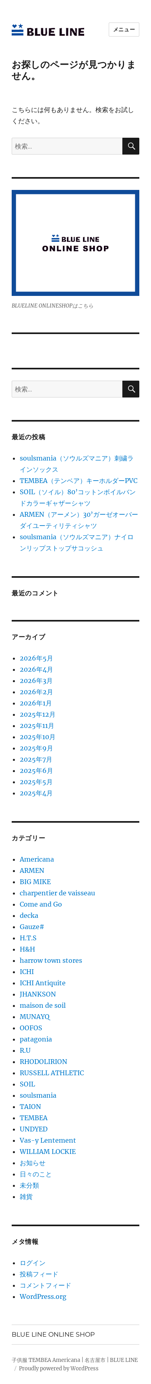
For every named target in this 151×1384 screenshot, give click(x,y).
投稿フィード (39, 1274)
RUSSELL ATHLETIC (52, 1073)
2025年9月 (36, 748)
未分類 (29, 1185)
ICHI (27, 972)
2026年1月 (36, 703)
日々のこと (36, 1174)
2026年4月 (36, 669)
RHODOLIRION (43, 1062)
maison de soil (43, 1005)
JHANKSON (38, 994)
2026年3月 (36, 681)
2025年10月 (38, 737)
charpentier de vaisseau (57, 893)
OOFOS (31, 1028)
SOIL (27, 1084)
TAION (30, 1107)
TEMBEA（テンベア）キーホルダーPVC (78, 481)
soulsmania (38, 1095)
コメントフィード (45, 1285)
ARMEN (32, 870)
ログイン (33, 1263)
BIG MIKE (35, 882)
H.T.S (28, 938)
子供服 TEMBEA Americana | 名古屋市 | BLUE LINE (75, 1360)
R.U (25, 1050)
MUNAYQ (35, 1017)
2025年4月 (36, 793)
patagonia (36, 1039)
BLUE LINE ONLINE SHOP (53, 1334)
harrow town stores (51, 960)
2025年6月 (36, 770)
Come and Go (41, 904)
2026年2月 (36, 692)
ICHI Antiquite (43, 983)
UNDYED (34, 1129)
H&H (27, 949)
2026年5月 (36, 658)
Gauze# (32, 927)
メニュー (124, 29)
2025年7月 (36, 759)
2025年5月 (36, 782)
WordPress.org (43, 1296)
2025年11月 (37, 726)
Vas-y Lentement (48, 1140)
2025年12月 (38, 714)
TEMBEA (34, 1118)
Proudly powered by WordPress (59, 1368)
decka (29, 915)
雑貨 (26, 1196)
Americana (37, 859)
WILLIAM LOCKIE (48, 1152)
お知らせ (33, 1163)
